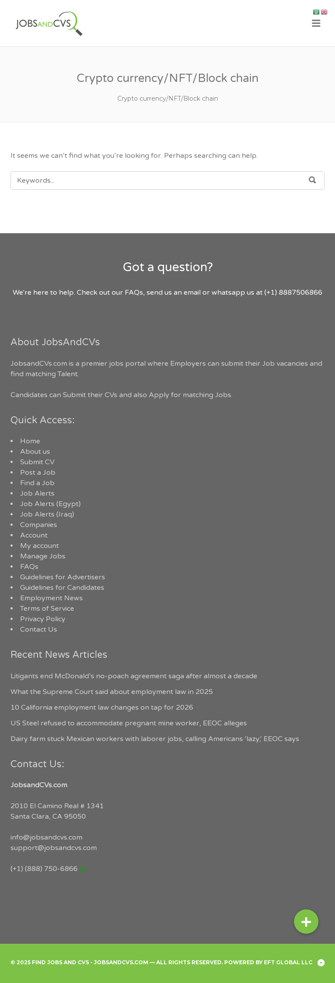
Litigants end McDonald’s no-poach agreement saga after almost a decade (133, 676)
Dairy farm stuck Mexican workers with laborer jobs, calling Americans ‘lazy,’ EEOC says (154, 739)
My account (39, 545)
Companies (38, 524)
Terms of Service (47, 608)
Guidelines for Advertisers (62, 577)
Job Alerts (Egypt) (50, 504)
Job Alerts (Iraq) (47, 514)
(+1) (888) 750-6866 (44, 868)
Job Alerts (37, 493)
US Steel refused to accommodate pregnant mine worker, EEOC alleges (128, 723)
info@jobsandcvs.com (46, 837)
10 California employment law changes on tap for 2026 (101, 707)
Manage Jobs (42, 556)
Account (34, 535)
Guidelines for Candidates (62, 587)
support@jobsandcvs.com (53, 848)
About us (35, 451)
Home (30, 441)
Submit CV (37, 462)
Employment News (51, 598)
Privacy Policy (42, 619)
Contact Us (38, 629)
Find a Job (37, 483)
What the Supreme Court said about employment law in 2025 (111, 691)
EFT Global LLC (288, 962)
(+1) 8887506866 (293, 292)
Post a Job (37, 472)
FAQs (29, 566)
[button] (306, 921)
